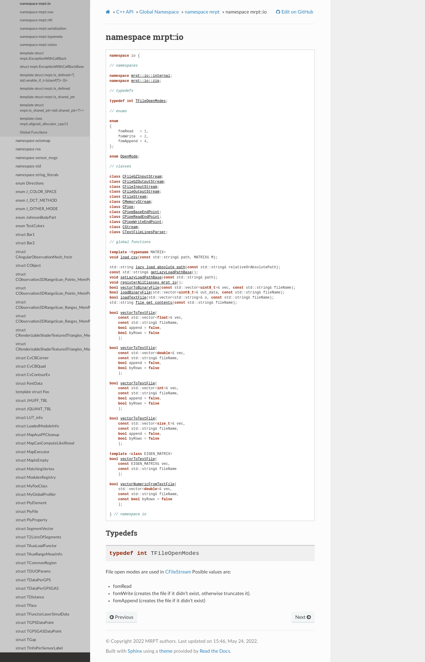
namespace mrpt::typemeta (41, 36)
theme (165, 651)
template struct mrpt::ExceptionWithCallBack (43, 56)
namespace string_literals (37, 175)
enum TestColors (30, 226)
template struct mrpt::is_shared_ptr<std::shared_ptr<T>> (52, 108)
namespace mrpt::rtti (36, 20)
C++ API (124, 12)
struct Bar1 (25, 235)
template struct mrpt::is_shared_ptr (47, 97)
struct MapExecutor (33, 452)
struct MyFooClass (31, 486)
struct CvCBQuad (31, 367)
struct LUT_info (29, 418)
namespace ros (28, 149)
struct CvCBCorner (32, 358)
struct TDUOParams (33, 571)
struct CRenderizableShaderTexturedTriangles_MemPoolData (53, 333)
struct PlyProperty (31, 520)
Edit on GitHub (296, 12)
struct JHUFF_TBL (31, 401)
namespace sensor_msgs (37, 158)
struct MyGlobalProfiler (36, 495)
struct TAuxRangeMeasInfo (39, 554)
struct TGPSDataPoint (35, 623)
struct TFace (26, 606)
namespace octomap (33, 141)
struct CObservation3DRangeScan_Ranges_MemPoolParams (53, 318)
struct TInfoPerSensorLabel (39, 648)
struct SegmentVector (34, 529)
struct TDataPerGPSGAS (37, 589)
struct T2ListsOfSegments (38, 537)
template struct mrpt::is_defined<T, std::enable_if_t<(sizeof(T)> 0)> (47, 78)
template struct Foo (32, 392)
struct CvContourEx (33, 375)
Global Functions (33, 132)
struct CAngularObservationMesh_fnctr (44, 254)
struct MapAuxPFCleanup (37, 435)
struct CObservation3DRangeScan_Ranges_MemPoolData (53, 305)
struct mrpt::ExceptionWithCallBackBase (52, 66)
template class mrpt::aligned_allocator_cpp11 (44, 121)
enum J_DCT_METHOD (36, 201)
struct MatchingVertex (35, 469)
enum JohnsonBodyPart (36, 218)
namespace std (28, 166)
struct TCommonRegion (36, 563)
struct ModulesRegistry (36, 478)
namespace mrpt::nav (36, 12)
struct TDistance (30, 597)
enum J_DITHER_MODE (37, 209)
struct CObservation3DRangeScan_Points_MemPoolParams (53, 291)
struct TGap (26, 640)
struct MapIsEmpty (32, 460)
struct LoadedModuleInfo (37, 426)
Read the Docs (215, 651)
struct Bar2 (25, 243)
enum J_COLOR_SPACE (36, 192)
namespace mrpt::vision (38, 45)
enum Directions (30, 183)
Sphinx (135, 651)
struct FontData (29, 384)
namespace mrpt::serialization (43, 28)
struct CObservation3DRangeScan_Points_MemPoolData (53, 277)
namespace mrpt (202, 12)
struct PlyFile (27, 512)
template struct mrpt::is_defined (45, 88)
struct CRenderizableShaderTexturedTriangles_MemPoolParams (53, 346)
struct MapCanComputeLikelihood (45, 443)
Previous (121, 617)
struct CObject (28, 266)
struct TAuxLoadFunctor (36, 546)
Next (303, 617)
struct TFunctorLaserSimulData (42, 614)
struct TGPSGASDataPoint (39, 631)
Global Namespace (159, 12)
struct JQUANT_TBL (33, 409)
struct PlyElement (31, 503)
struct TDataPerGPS (33, 580)
